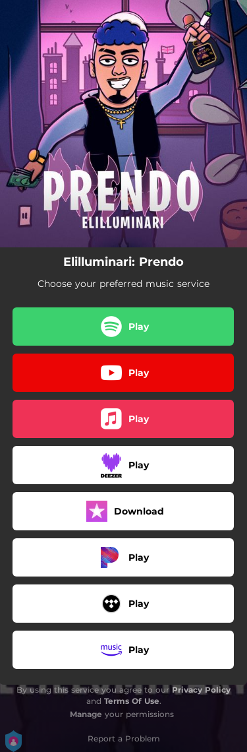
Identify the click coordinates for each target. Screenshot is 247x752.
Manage (86, 714)
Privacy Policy (201, 690)
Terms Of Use (131, 701)
